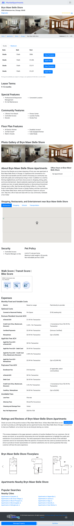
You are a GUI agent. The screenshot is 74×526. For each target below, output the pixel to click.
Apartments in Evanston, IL (9, 496)
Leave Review (68, 422)
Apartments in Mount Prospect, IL (11, 501)
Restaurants (6, 205)
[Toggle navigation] (70, 2)
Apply (48, 60)
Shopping (16, 205)
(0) (72, 13)
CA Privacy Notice (49, 515)
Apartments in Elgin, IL (45, 501)
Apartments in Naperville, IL (47, 496)
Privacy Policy (58, 515)
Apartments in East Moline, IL (47, 505)
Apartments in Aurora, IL (46, 499)
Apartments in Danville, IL (46, 503)
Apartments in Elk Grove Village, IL (12, 499)
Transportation (34, 205)
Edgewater (4, 13)
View (49, 55)
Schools (24, 205)
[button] (55, 523)
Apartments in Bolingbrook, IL (10, 505)
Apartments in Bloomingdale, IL (11, 503)
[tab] (4, 46)
